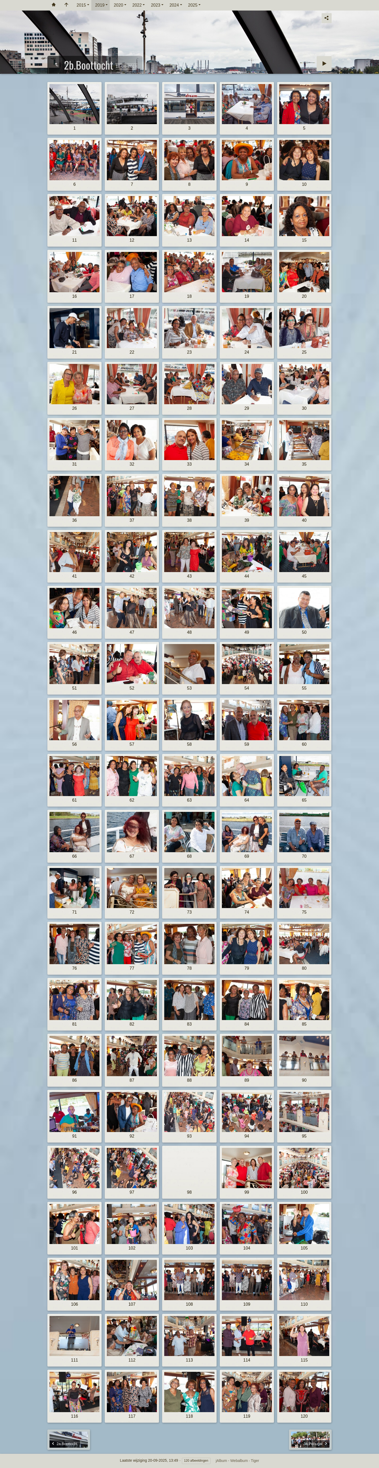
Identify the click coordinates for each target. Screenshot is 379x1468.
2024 (174, 5)
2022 (137, 5)
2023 (155, 5)
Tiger (255, 1461)
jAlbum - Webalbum (232, 1461)
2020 (118, 5)
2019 (100, 5)
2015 (81, 5)
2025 (193, 5)
